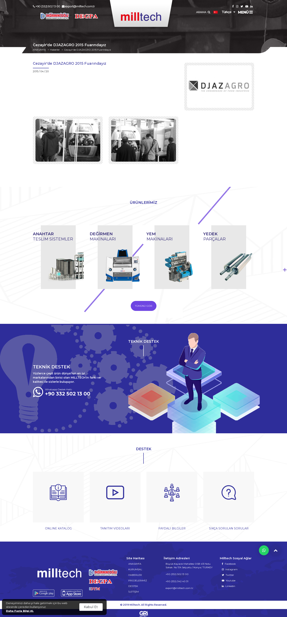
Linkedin (228, 584)
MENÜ (245, 12)
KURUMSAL (135, 567)
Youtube (228, 578)
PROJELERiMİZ (137, 578)
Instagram (230, 567)
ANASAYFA (39, 50)
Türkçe (222, 12)
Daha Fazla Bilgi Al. (20, 610)
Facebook (229, 561)
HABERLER (135, 572)
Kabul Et (91, 607)
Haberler (55, 50)
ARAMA (203, 12)
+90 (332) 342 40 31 (177, 579)
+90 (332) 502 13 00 (46, 6)
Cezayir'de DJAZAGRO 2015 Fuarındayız (87, 50)
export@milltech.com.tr (78, 6)
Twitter (228, 572)
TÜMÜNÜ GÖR (143, 305)
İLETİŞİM (133, 589)
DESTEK (133, 584)
